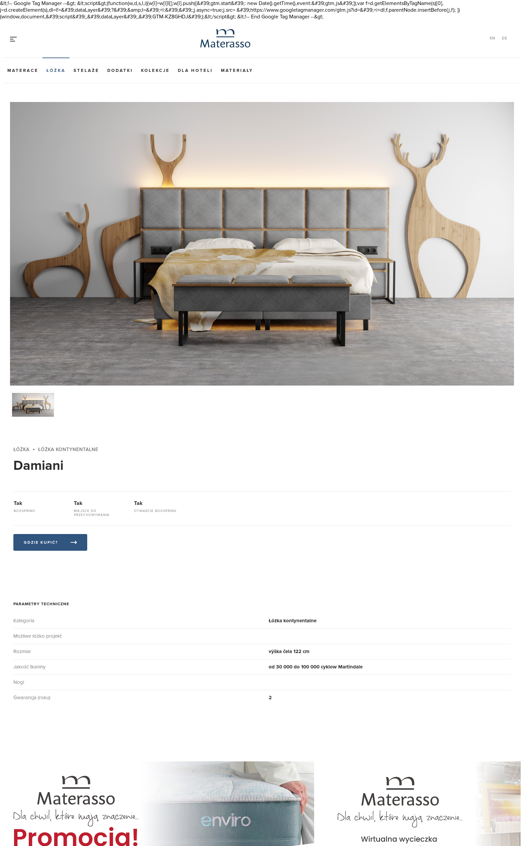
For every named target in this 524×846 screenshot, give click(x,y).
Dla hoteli (195, 70)
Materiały (237, 70)
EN (492, 38)
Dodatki (120, 70)
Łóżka (56, 70)
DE (504, 38)
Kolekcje (155, 70)
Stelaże (86, 70)
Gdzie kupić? (41, 542)
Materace (22, 70)
